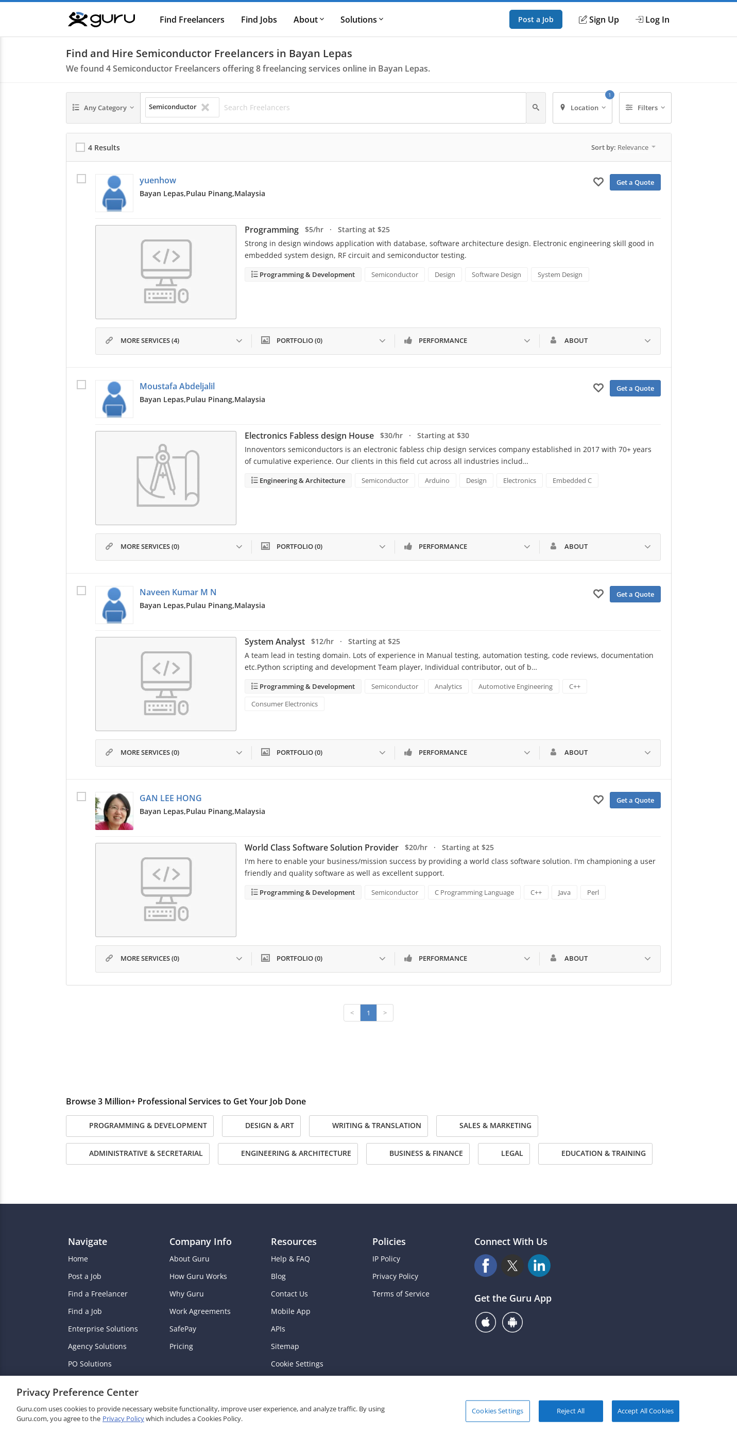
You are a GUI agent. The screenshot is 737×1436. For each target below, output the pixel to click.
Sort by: (623, 147)
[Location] (583, 108)
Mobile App (291, 1311)
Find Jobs (259, 19)
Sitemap (285, 1346)
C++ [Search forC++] (574, 686)
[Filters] (645, 108)
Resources (294, 1241)
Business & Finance (418, 1154)
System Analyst (275, 641)
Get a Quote (635, 182)
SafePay (182, 1329)
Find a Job (85, 1311)
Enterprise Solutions (103, 1329)
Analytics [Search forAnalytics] (448, 686)
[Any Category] (103, 108)
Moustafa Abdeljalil (177, 386)
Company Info (200, 1241)
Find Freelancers (192, 19)
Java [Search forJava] (564, 892)
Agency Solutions (97, 1346)
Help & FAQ (290, 1259)
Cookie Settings (297, 1364)
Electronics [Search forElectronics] (519, 480)
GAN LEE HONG (171, 798)
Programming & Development (306, 274)
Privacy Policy (395, 1276)
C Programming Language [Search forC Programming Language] (474, 892)
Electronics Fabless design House (309, 435)
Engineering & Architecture (301, 480)
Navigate (87, 1241)
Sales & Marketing (487, 1126)
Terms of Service (401, 1294)
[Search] (536, 108)
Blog (278, 1276)
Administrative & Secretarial (138, 1154)
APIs (278, 1329)
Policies (389, 1241)
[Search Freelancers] (372, 107)
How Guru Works (198, 1276)
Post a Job (536, 19)
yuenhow (158, 180)
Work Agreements (200, 1311)
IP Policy (386, 1259)
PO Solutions (90, 1364)
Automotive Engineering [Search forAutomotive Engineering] (515, 686)
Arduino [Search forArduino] (437, 480)
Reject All (571, 1410)
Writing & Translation (368, 1126)
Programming (272, 229)
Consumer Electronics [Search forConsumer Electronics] (284, 703)
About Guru (189, 1259)
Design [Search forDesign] (445, 274)
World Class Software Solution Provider (322, 847)
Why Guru (186, 1294)
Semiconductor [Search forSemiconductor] (394, 274)
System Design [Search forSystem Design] (560, 274)
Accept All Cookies (646, 1410)
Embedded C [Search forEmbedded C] (572, 480)
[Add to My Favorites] (598, 181)
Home (78, 1259)
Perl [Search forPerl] (593, 892)
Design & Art (261, 1126)
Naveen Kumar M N (178, 592)
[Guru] (101, 19)
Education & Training (595, 1154)
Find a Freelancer (98, 1294)
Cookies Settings (497, 1410)
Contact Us (289, 1294)
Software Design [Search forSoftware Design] (496, 274)
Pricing (181, 1346)
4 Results (104, 147)
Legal (504, 1154)
